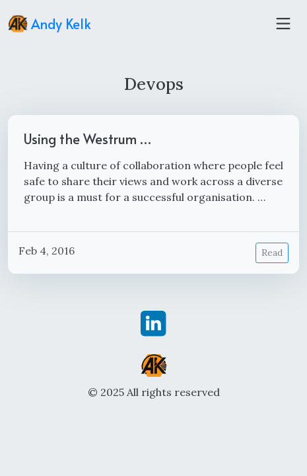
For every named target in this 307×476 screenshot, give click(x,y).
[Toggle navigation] (283, 23)
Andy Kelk (49, 24)
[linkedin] (153, 322)
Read (272, 252)
